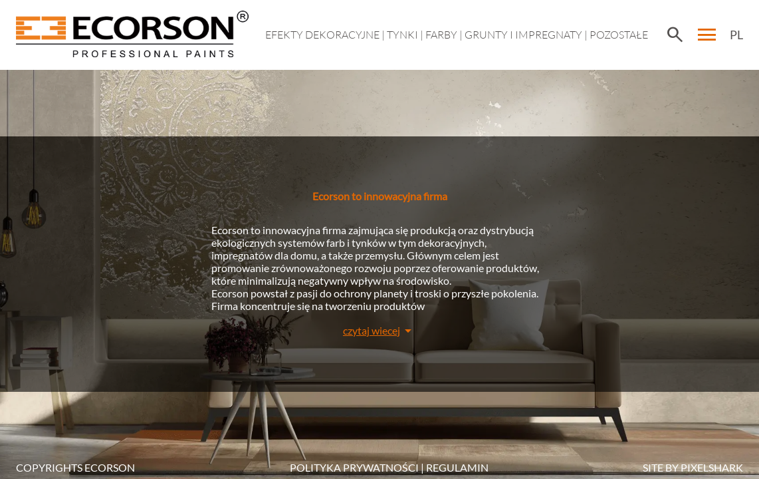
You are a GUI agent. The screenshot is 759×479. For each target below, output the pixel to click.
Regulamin (457, 467)
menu (707, 35)
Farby (441, 34)
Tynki (402, 34)
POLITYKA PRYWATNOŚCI (354, 467)
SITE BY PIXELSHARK (693, 467)
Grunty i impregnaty (523, 34)
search (675, 35)
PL (736, 34)
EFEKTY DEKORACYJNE (322, 34)
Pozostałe (619, 34)
